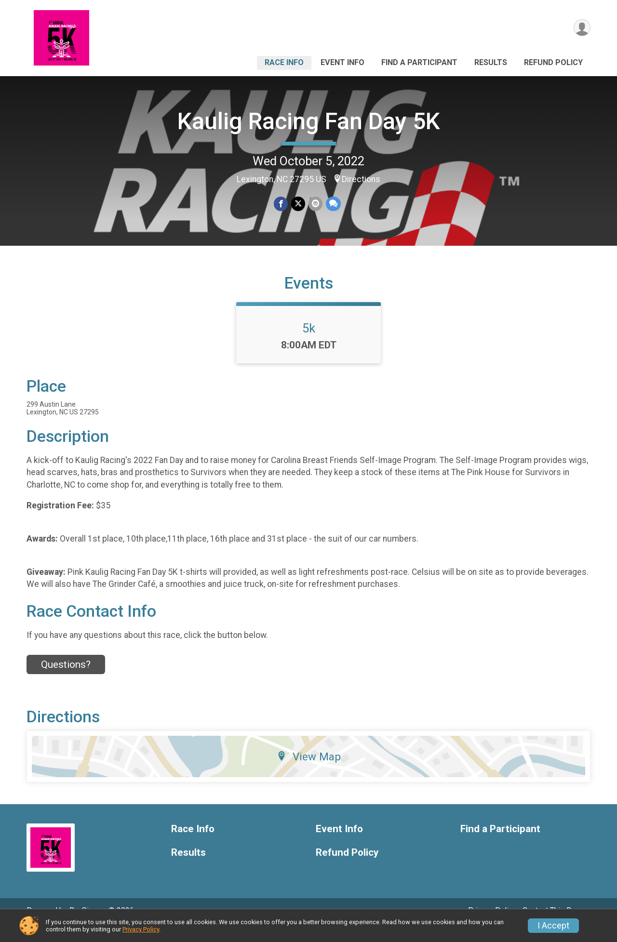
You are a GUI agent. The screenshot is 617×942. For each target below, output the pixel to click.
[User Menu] (581, 28)
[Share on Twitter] (298, 204)
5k (308, 341)
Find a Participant (419, 62)
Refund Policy (553, 62)
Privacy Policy (140, 929)
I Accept (553, 925)
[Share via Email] (315, 204)
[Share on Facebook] (281, 204)
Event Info (342, 62)
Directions (361, 179)
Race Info (284, 62)
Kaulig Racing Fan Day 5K (308, 121)
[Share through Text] (332, 204)
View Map (309, 770)
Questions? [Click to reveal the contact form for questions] (66, 678)
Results (490, 62)
